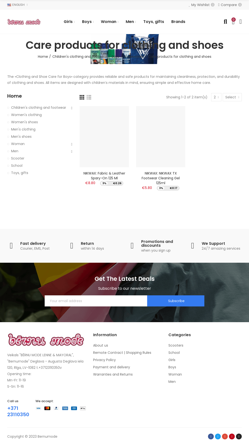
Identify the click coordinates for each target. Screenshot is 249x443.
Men (14, 151)
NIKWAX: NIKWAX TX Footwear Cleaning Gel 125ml (161, 178)
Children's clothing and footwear (38, 107)
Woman (18, 143)
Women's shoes (24, 122)
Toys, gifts (19, 172)
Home (14, 96)
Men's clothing (23, 129)
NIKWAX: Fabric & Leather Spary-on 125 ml (104, 176)
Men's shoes (21, 136)
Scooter (17, 158)
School (16, 165)
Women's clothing (26, 114)
